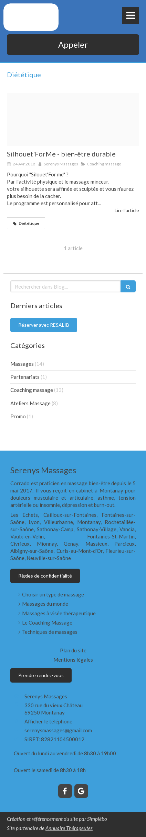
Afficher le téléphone (48, 721)
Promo (18, 416)
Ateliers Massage (30, 403)
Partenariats (25, 377)
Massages (22, 364)
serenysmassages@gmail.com (58, 730)
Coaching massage (31, 390)
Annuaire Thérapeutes (69, 828)
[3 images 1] (73, 119)
